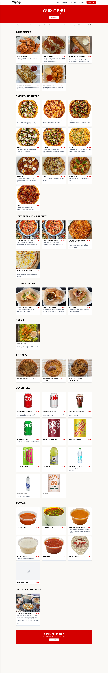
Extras (79, 25)
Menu (58, 2)
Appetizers (19, 25)
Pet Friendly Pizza (88, 25)
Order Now (91, 2)
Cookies (66, 25)
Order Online (54, 17)
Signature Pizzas (29, 25)
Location (64, 2)
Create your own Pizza (41, 25)
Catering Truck (73, 2)
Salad (60, 25)
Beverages (73, 25)
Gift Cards (81, 2)
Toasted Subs (52, 25)
